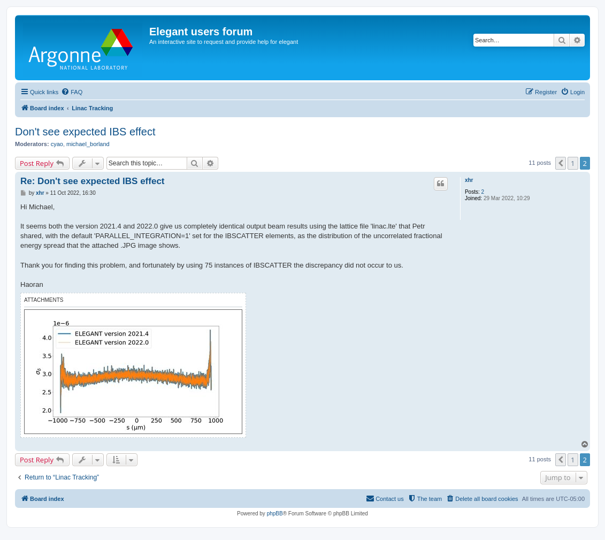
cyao (57, 144)
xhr (469, 180)
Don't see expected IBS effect (85, 132)
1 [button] (573, 163)
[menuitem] (71, 92)
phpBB (275, 513)
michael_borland (88, 144)
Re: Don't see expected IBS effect (92, 181)
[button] (560, 163)
